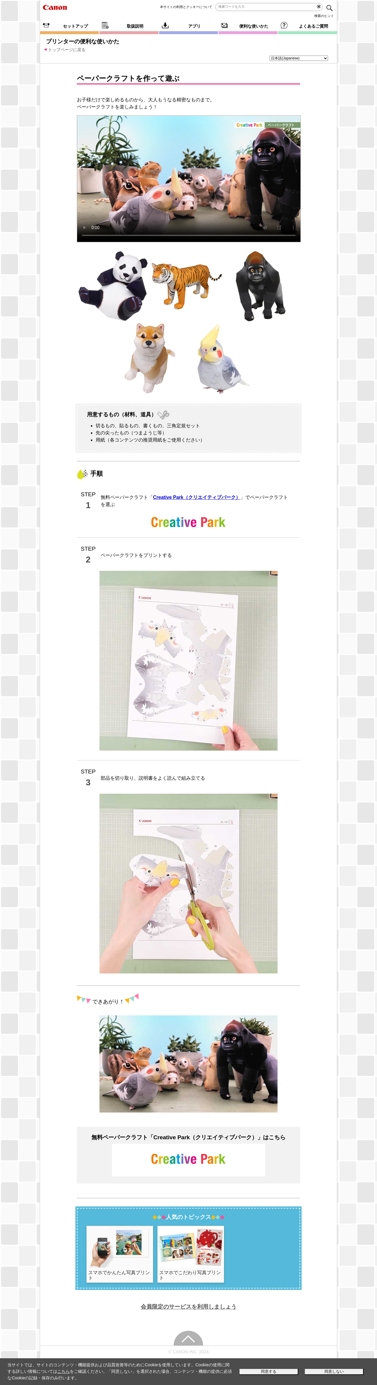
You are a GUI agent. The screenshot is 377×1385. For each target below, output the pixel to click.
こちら (63, 1371)
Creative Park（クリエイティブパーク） (196, 497)
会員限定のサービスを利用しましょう (189, 1307)
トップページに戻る (66, 49)
